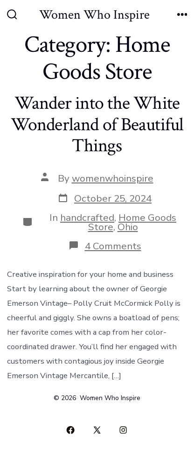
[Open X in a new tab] (96, 430)
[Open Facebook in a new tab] (71, 430)
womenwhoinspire (112, 178)
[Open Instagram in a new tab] (123, 430)
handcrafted (87, 217)
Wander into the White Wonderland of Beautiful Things (97, 124)
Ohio (128, 226)
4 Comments (113, 246)
